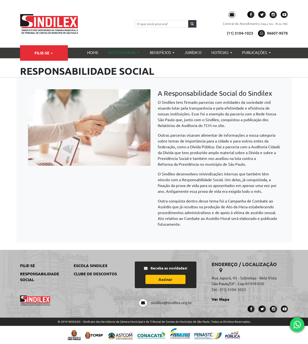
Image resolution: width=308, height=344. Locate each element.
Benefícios (160, 52)
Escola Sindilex (90, 265)
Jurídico (193, 52)
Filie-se (42, 53)
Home (92, 52)
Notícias (220, 52)
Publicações (254, 52)
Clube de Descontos (95, 274)
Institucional (122, 52)
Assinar (165, 279)
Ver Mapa (220, 299)
